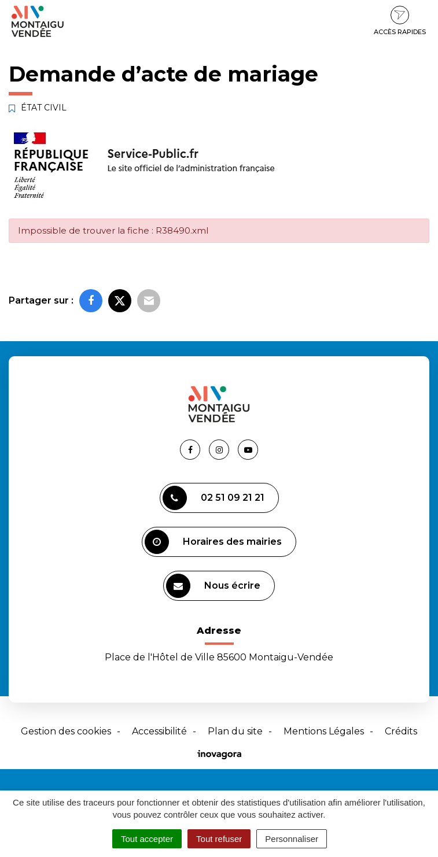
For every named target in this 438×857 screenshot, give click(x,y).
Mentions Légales (324, 731)
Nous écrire (213, 586)
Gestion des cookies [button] (66, 731)
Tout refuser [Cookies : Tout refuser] (219, 839)
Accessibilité (159, 731)
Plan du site (235, 731)
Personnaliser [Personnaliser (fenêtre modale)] (291, 839)
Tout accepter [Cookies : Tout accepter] (147, 839)
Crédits (401, 731)
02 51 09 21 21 (213, 498)
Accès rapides (400, 21)
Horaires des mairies (213, 542)
